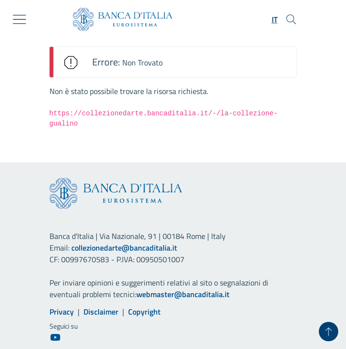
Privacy (61, 311)
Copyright (144, 311)
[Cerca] (291, 19)
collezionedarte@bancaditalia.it (124, 248)
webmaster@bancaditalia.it (183, 294)
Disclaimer (100, 311)
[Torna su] (328, 331)
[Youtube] (55, 337)
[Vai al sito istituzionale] (118, 19)
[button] (274, 19)
